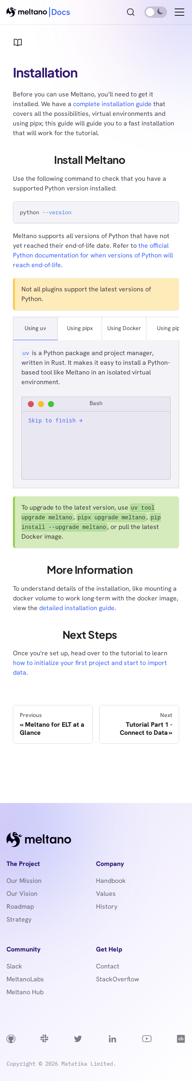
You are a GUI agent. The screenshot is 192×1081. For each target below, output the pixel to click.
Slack (14, 966)
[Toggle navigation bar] (179, 12)
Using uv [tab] (35, 328)
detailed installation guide (77, 608)
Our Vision (22, 893)
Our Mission (24, 880)
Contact (107, 966)
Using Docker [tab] (124, 328)
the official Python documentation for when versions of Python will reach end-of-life (93, 255)
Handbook (111, 880)
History (106, 906)
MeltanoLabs (25, 979)
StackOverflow (117, 979)
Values (106, 893)
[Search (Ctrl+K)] (131, 12)
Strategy (18, 919)
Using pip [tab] (168, 328)
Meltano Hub (25, 992)
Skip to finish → (55, 420)
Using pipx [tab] (80, 328)
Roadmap (20, 906)
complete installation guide (112, 104)
